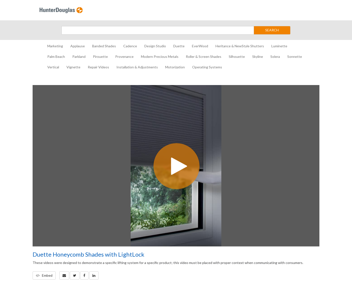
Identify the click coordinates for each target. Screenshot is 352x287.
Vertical (53, 67)
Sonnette (294, 56)
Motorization (175, 67)
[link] (74, 275)
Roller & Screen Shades (203, 56)
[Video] (176, 165)
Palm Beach (56, 56)
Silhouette (237, 56)
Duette (179, 46)
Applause (77, 46)
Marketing (55, 46)
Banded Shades (104, 46)
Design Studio (155, 46)
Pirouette (100, 56)
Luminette (279, 46)
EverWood (200, 46)
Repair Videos (98, 67)
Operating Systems (207, 67)
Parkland (79, 56)
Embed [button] (44, 275)
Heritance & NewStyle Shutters (239, 46)
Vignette (73, 67)
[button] (64, 275)
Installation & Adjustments (137, 67)
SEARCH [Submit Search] (272, 30)
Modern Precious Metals (159, 56)
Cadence (130, 46)
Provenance (124, 56)
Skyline (257, 56)
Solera (275, 56)
